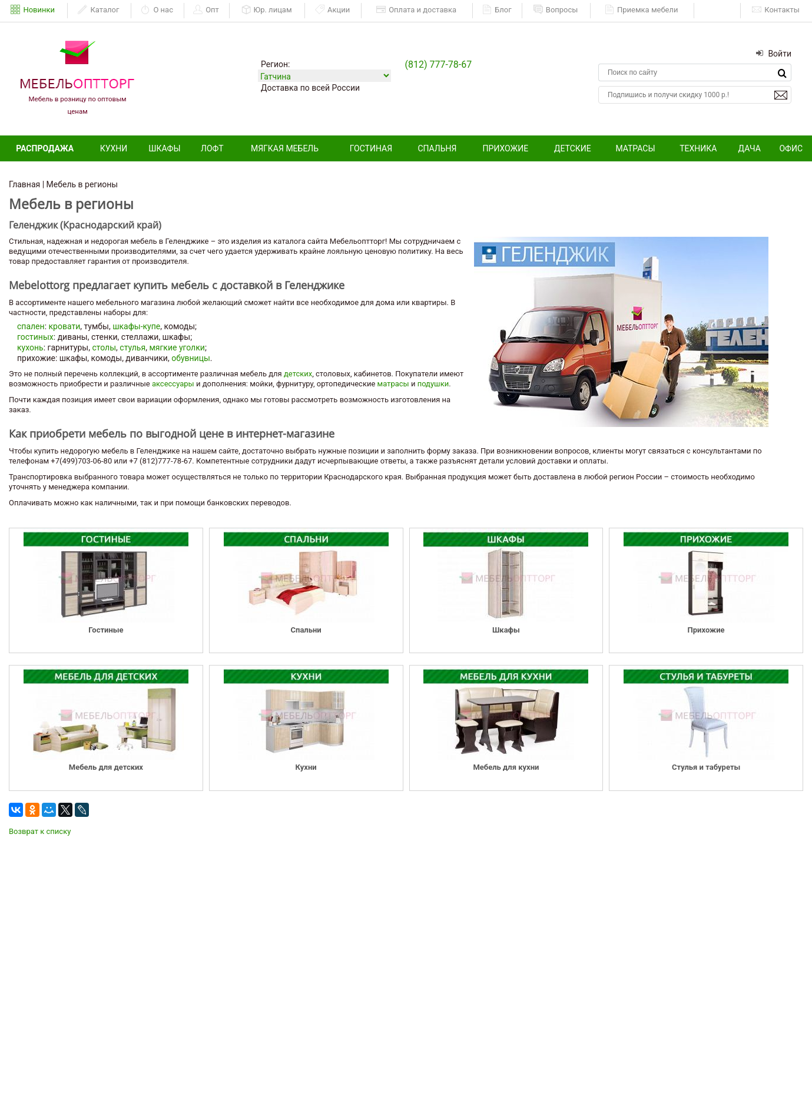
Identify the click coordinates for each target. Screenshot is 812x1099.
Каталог (98, 10)
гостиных (35, 337)
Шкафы (164, 148)
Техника (698, 148)
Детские (572, 148)
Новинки (33, 10)
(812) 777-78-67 (438, 64)
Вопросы (555, 10)
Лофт (212, 148)
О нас (157, 10)
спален (31, 326)
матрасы (393, 383)
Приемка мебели (641, 10)
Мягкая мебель (285, 148)
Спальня (436, 148)
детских (298, 373)
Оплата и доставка (416, 10)
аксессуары (173, 383)
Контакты (776, 10)
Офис (791, 148)
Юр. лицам (266, 10)
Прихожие (506, 148)
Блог (497, 10)
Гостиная (371, 148)
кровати (65, 326)
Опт (206, 10)
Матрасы (635, 148)
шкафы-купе (136, 326)
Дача (749, 148)
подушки (433, 383)
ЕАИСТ (718, 9)
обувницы (190, 358)
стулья (132, 347)
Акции (332, 10)
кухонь (30, 347)
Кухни (114, 148)
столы (104, 347)
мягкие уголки (176, 347)
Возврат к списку (40, 831)
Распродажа (45, 148)
